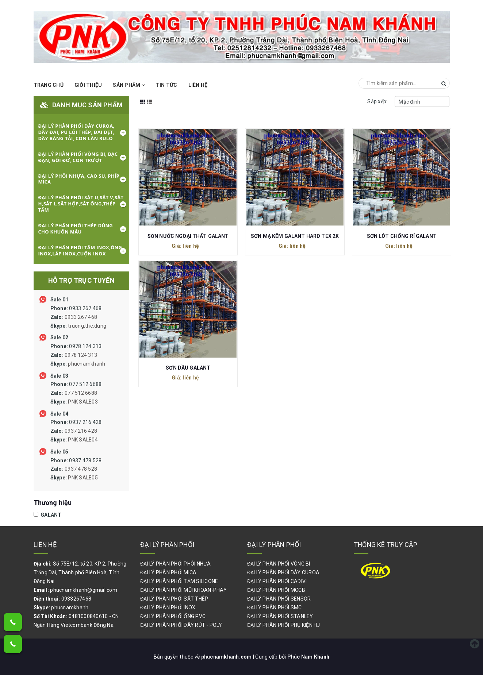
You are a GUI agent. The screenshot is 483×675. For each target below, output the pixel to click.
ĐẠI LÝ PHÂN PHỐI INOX (167, 607)
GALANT (48, 515)
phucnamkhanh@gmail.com (83, 590)
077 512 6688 (76, 393)
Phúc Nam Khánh (308, 657)
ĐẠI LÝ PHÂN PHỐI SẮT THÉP (174, 599)
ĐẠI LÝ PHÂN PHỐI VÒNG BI (278, 564)
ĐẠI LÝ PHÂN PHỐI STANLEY (280, 616)
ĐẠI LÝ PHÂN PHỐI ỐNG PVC (173, 616)
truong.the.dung (87, 326)
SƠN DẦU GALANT (188, 368)
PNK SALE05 (83, 478)
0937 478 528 (76, 469)
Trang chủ (49, 85)
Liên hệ (198, 85)
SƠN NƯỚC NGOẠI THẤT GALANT (188, 236)
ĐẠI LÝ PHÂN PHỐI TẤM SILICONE (179, 581)
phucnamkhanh (86, 364)
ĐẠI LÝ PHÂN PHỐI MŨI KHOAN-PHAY (183, 590)
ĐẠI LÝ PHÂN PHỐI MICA (168, 572)
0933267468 (76, 599)
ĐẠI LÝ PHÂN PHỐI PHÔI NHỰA (175, 564)
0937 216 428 (76, 431)
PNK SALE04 (83, 440)
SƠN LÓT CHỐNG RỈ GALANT (402, 236)
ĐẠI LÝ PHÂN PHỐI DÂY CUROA (283, 572)
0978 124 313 (78, 355)
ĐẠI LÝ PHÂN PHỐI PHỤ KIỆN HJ (283, 625)
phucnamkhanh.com (227, 657)
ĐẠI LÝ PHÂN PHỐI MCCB (276, 590)
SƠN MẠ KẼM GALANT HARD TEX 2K (295, 236)
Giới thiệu (88, 85)
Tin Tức (166, 85)
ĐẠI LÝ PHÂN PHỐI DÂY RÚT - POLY (181, 625)
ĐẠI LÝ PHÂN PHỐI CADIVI (277, 581)
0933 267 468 (78, 317)
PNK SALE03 (83, 402)
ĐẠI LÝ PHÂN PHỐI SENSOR (279, 599)
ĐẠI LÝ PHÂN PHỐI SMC (274, 607)
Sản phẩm (129, 85)
